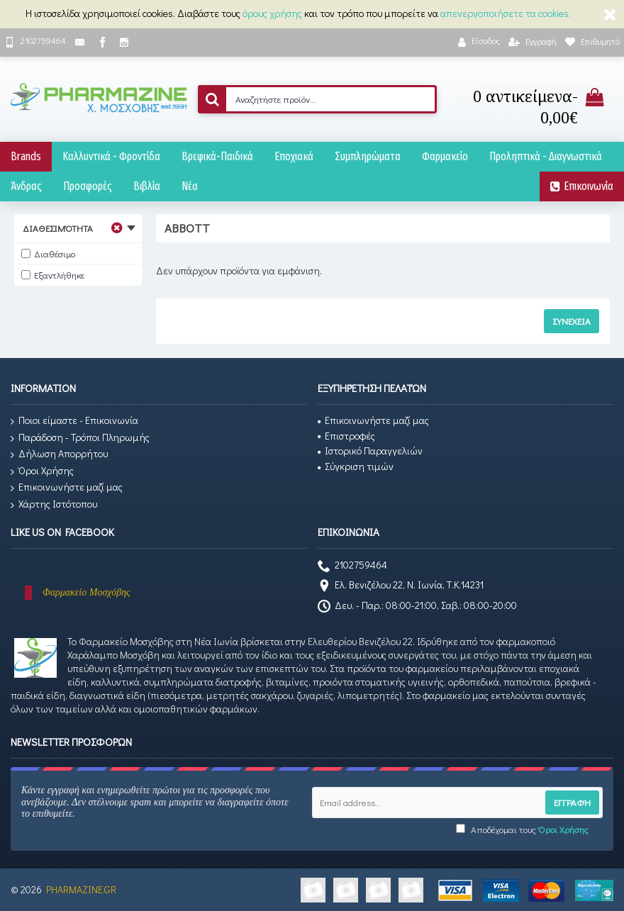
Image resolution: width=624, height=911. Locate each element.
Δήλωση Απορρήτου (59, 454)
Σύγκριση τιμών (356, 466)
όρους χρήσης (272, 13)
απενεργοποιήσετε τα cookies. (505, 13)
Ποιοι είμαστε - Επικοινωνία (74, 420)
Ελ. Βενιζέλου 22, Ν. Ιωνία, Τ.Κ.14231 (401, 586)
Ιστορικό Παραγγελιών (370, 450)
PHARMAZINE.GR (81, 889)
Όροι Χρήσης (42, 471)
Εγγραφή (572, 802)
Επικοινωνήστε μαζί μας (67, 487)
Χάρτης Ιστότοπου (54, 504)
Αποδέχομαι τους (522, 829)
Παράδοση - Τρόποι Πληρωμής (80, 437)
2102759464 (352, 566)
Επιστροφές (346, 435)
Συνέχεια (571, 321)
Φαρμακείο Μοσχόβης (86, 592)
